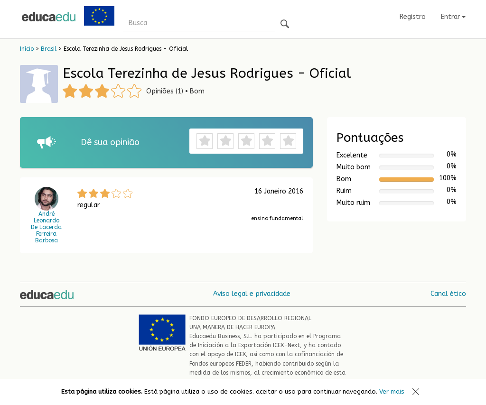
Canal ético (448, 294)
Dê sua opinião (110, 142)
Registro (413, 17)
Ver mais (391, 391)
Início (27, 49)
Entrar (453, 17)
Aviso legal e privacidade (251, 294)
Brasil (48, 49)
